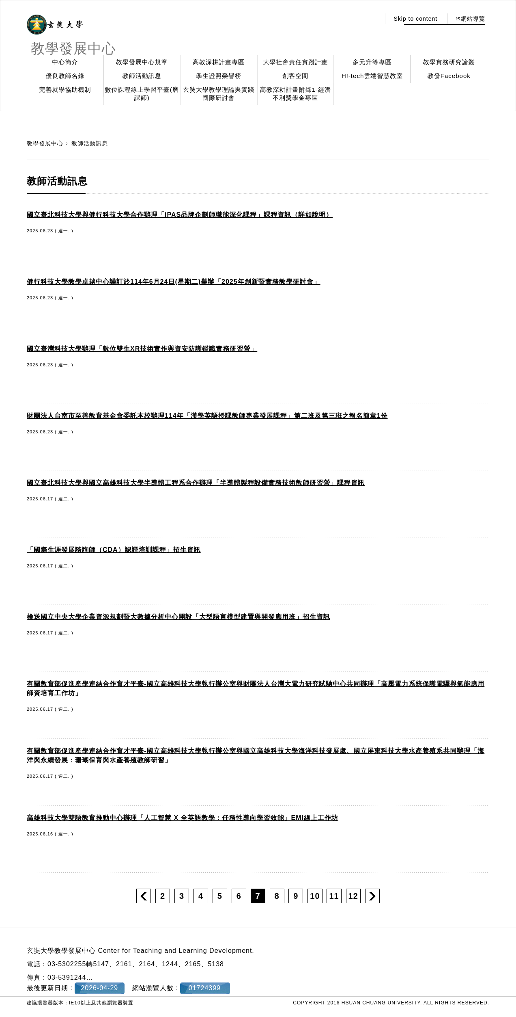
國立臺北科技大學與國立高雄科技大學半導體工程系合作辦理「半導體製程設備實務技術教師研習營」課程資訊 (196, 482)
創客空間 (295, 75)
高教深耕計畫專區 (219, 61)
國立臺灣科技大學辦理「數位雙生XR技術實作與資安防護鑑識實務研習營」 (142, 348)
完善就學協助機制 (65, 89)
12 (353, 895)
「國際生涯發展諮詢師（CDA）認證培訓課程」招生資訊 (114, 549)
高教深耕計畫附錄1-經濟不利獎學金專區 (295, 93)
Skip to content (415, 18)
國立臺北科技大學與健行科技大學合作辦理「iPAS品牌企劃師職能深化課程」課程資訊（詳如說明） (180, 214)
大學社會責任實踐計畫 (295, 61)
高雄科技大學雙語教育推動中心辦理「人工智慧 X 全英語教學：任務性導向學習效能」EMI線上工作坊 (182, 817)
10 (315, 895)
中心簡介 (65, 61)
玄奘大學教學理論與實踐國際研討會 (218, 93)
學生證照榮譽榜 (218, 75)
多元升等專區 (372, 61)
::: (372, 18)
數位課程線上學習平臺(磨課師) (142, 93)
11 (334, 895)
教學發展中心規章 (142, 61)
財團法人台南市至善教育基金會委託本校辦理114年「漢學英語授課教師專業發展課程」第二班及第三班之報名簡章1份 (207, 415)
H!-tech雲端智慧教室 (372, 75)
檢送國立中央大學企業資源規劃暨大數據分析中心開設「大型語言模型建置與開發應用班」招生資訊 (178, 616)
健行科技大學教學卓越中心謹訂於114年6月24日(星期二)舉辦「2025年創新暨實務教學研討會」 (173, 281)
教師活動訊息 (142, 75)
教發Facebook (449, 75)
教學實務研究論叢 (449, 61)
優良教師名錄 (65, 75)
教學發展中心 (45, 143)
